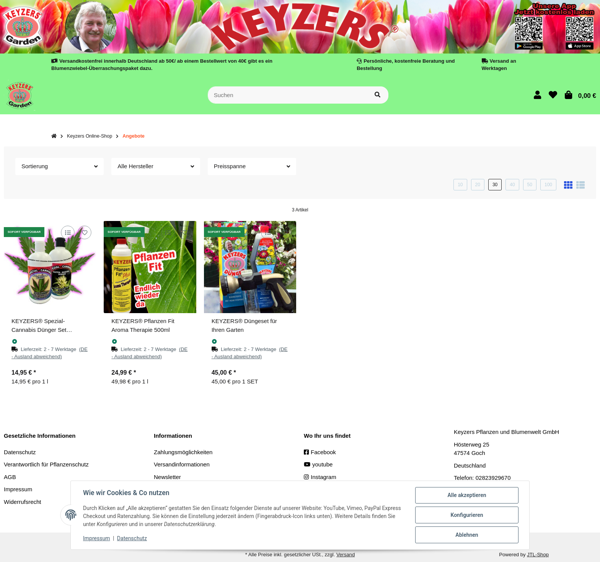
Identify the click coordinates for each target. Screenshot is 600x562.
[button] (537, 95)
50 (529, 184)
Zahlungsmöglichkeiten (183, 452)
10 (460, 184)
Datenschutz (20, 452)
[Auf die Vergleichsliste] (68, 232)
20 (477, 184)
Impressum (96, 538)
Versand (345, 554)
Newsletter (167, 477)
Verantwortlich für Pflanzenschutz (46, 464)
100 (548, 184)
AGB (10, 477)
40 (512, 184)
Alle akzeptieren (466, 495)
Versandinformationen (182, 464)
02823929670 (493, 477)
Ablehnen (466, 535)
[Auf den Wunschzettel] (84, 232)
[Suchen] (287, 95)
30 (494, 184)
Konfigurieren (466, 515)
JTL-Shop (538, 554)
